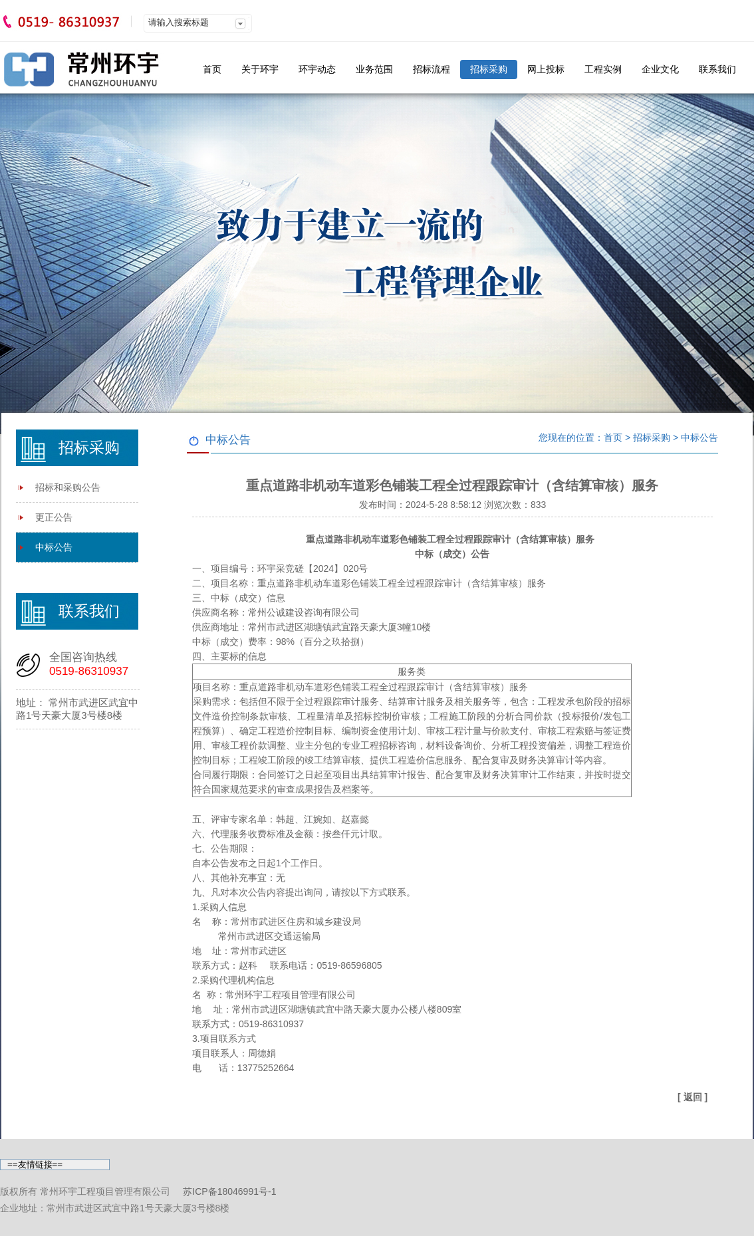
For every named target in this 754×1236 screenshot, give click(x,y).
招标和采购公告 (67, 487)
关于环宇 (260, 69)
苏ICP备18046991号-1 (229, 1191)
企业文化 (660, 69)
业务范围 (374, 69)
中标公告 (53, 547)
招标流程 (431, 69)
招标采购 (488, 69)
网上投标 (546, 69)
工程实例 (603, 69)
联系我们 (717, 69)
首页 (212, 69)
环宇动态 (317, 69)
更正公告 (53, 517)
